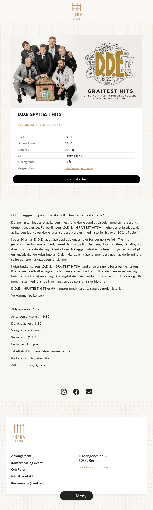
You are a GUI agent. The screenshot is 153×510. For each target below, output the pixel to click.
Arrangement (21, 456)
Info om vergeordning (79, 168)
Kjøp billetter (76, 179)
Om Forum (19, 469)
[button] (76, 495)
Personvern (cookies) (28, 483)
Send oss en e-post (94, 467)
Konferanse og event (27, 463)
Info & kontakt (22, 476)
